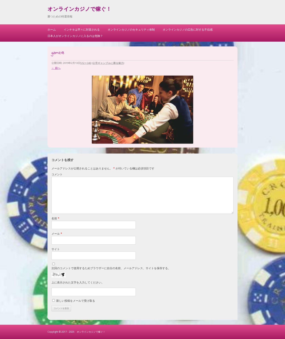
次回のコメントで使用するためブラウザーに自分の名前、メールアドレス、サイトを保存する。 (111, 268)
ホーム (52, 29)
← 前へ (56, 68)
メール (56, 233)
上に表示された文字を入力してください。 (77, 282)
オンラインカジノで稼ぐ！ (79, 9)
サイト (55, 249)
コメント (57, 174)
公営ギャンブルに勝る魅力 (108, 63)
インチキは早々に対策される (82, 29)
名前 (55, 218)
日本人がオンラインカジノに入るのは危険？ (75, 36)
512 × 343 (85, 63)
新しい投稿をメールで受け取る (75, 301)
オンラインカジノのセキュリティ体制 (131, 29)
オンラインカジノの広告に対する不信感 (188, 29)
